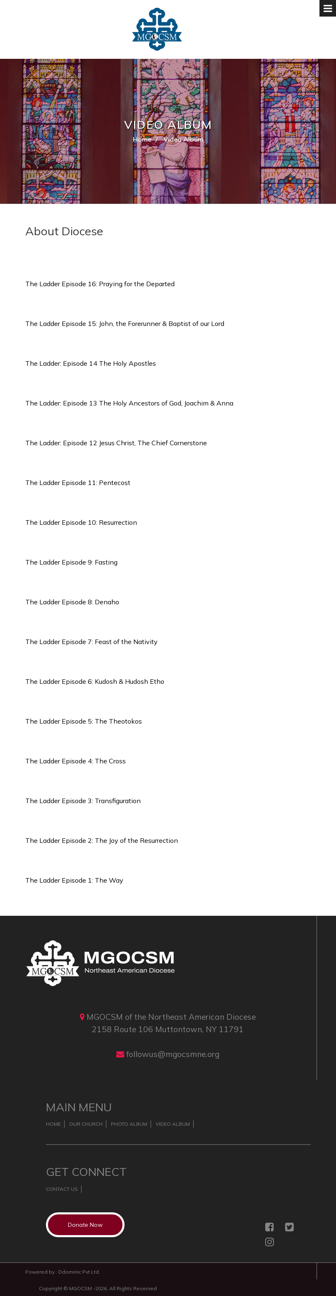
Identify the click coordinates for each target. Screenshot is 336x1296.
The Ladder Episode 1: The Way (74, 880)
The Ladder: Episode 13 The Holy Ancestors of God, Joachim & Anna (129, 403)
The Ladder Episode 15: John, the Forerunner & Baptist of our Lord (124, 323)
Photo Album (129, 1124)
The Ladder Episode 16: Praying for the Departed (100, 284)
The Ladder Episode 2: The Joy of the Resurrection (101, 840)
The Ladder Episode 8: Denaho (72, 602)
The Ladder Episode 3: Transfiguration (83, 800)
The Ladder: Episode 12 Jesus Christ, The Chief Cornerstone (116, 443)
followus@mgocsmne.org (172, 1054)
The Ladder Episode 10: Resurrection (81, 522)
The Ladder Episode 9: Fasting (71, 562)
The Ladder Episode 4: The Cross (75, 761)
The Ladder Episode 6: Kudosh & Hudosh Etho (94, 681)
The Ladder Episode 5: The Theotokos (83, 721)
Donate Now (85, 1224)
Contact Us (62, 1189)
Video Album (173, 1124)
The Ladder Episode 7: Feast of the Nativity (91, 641)
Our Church (86, 1124)
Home (142, 139)
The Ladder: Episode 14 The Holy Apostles (90, 363)
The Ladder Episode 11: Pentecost (77, 482)
